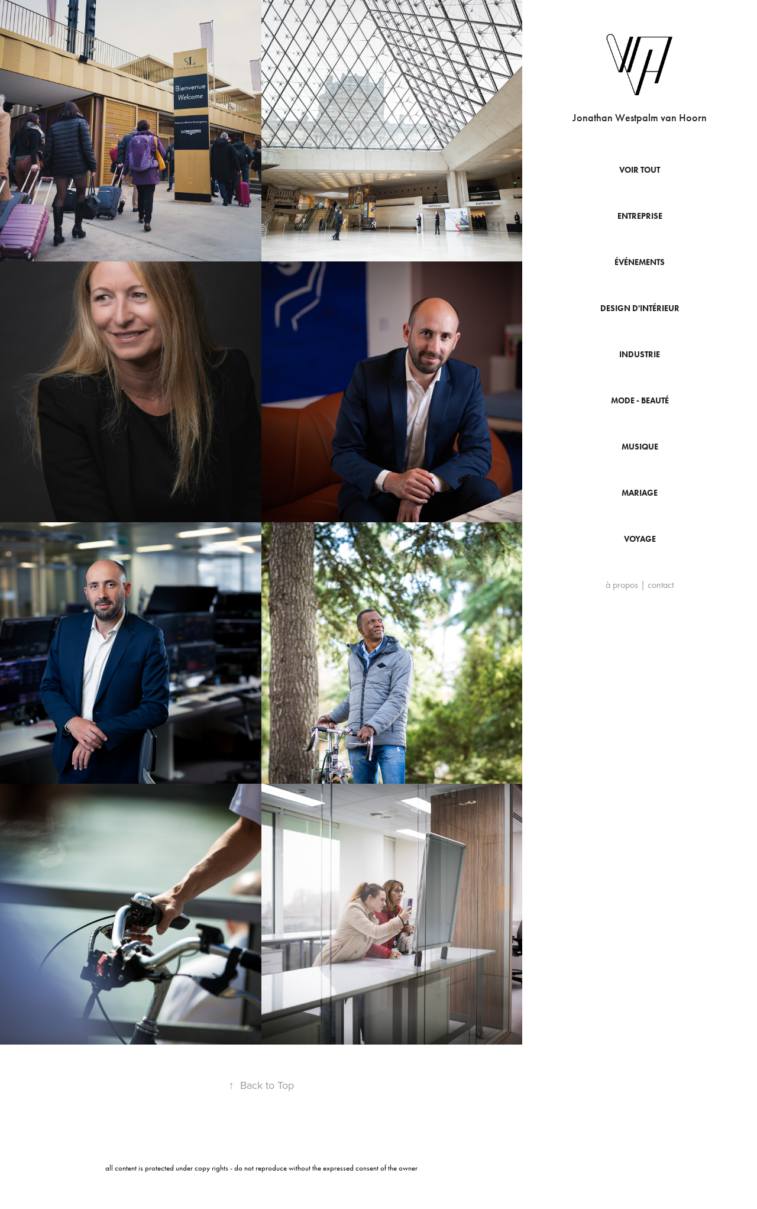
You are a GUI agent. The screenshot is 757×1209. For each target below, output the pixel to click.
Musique (640, 447)
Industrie (639, 355)
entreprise (639, 216)
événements (639, 262)
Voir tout (639, 170)
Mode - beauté (640, 401)
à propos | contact (640, 584)
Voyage (640, 539)
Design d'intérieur (640, 308)
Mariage (640, 493)
